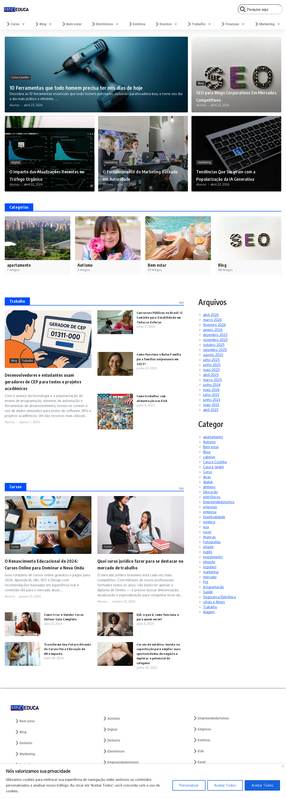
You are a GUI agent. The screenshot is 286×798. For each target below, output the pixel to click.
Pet (205, 582)
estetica (209, 522)
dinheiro (209, 487)
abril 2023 (210, 410)
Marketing (267, 24)
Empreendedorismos (218, 502)
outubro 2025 (213, 345)
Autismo (209, 442)
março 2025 (212, 380)
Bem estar (72, 24)
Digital (110, 729)
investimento (213, 557)
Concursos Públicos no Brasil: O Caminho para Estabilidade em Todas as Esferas (160, 317)
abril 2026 (211, 315)
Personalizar (189, 785)
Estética (136, 24)
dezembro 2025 (215, 335)
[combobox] (260, 9)
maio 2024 (211, 390)
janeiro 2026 (213, 330)
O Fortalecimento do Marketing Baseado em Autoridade (133, 171)
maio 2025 (211, 370)
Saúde (208, 592)
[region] (143, 781)
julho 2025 (211, 360)
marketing (111, 155)
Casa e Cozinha (215, 462)
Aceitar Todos (225, 785)
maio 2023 (211, 405)
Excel (199, 762)
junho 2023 (211, 400)
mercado (210, 577)
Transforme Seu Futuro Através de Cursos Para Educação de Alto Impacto (64, 649)
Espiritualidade (214, 517)
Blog (43, 24)
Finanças (233, 24)
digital (15, 162)
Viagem (208, 612)
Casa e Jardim (20, 68)
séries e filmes (214, 602)
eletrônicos (211, 497)
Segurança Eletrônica (219, 597)
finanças (209, 537)
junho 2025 (212, 365)
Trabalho (199, 24)
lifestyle (209, 562)
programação (213, 587)
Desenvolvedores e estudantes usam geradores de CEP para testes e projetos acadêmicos (46, 381)
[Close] (283, 766)
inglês (207, 552)
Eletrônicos (105, 24)
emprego (210, 507)
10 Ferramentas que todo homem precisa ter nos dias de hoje (93, 82)
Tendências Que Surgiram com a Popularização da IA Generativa (235, 171)
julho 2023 (211, 395)
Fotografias (212, 542)
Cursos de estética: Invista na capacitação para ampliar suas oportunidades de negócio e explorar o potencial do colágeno (160, 653)
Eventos (166, 24)
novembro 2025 (215, 340)
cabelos (209, 457)
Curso (15, 24)
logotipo (209, 567)
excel (207, 532)
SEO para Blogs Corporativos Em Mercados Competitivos (233, 95)
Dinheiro (23, 743)
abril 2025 (211, 375)
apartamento (213, 437)
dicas (207, 477)
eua (206, 527)
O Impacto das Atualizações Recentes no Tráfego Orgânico (49, 174)
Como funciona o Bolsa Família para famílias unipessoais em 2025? (154, 359)
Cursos (16, 486)
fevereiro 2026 (214, 325)
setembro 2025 (215, 350)
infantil (208, 547)
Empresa (202, 729)
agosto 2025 (213, 355)
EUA (198, 751)
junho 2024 (211, 385)
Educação (210, 492)
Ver (181, 303)
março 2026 (212, 320)
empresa (209, 512)
